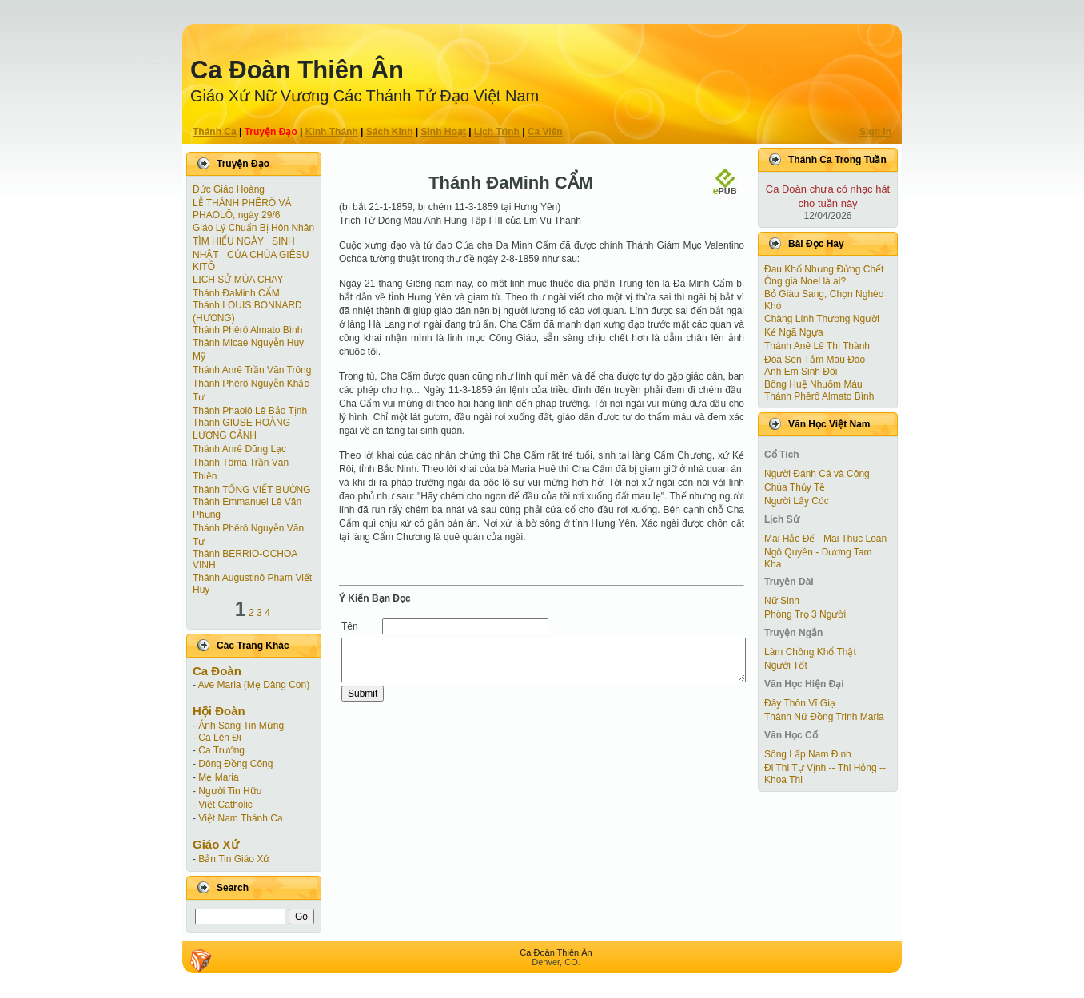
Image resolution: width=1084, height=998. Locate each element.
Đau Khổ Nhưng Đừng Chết (823, 269)
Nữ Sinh (781, 600)
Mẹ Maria (218, 777)
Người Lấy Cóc (796, 501)
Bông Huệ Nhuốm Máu (813, 384)
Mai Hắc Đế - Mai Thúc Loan (825, 538)
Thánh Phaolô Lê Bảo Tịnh (250, 410)
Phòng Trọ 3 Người (805, 614)
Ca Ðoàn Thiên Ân (297, 70)
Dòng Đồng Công (235, 763)
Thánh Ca (215, 131)
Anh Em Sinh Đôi (800, 371)
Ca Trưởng (221, 750)
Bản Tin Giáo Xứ (233, 859)
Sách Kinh (389, 131)
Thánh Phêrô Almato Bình (247, 330)
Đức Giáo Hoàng (229, 189)
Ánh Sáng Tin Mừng (241, 725)
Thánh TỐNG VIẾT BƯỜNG (252, 489)
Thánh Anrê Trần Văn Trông (252, 370)
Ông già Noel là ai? (805, 281)
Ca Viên (545, 131)
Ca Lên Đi (219, 737)
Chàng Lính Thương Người (821, 318)
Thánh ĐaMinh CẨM (236, 293)
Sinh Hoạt (443, 131)
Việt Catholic (225, 804)
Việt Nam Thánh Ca (240, 818)
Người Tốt (785, 665)
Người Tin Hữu (229, 791)
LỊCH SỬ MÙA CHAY (238, 279)
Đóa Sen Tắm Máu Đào (814, 359)
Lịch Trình (497, 131)
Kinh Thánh (331, 131)
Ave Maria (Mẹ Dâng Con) (254, 684)
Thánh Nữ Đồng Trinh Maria (824, 716)
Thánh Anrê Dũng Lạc (239, 449)
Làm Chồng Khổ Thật (810, 652)
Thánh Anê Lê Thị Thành (817, 346)
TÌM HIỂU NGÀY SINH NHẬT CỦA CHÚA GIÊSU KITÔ (251, 254)
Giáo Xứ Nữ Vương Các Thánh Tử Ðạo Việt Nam (364, 96)
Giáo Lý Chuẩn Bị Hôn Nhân (253, 227)
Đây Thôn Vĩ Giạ (799, 703)
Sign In (875, 131)
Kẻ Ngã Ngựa (793, 332)
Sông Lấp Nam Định (807, 754)
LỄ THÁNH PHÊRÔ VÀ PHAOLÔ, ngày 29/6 (242, 209)
